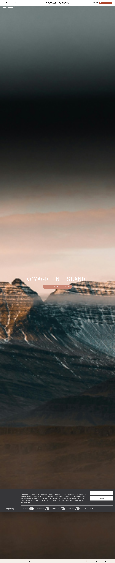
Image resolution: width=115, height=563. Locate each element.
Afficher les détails (88, 560)
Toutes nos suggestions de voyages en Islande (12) (57, 287)
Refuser (101, 549)
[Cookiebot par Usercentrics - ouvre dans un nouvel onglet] (10, 560)
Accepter (101, 544)
